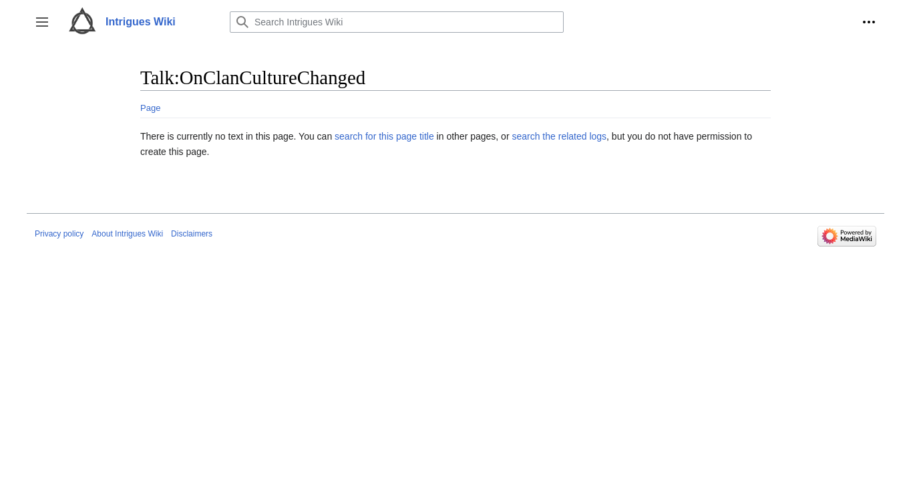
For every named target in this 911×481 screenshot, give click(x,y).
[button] (42, 22)
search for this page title (384, 136)
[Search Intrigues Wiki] (397, 22)
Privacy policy (59, 233)
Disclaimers (191, 233)
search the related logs (559, 136)
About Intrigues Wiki (127, 233)
